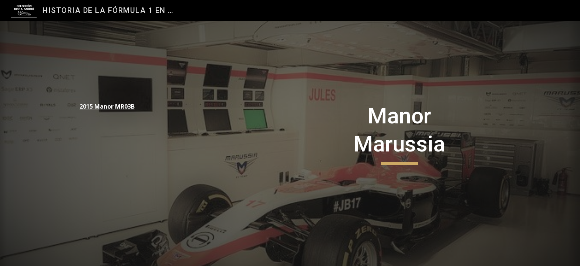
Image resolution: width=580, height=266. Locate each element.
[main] (126, 106)
